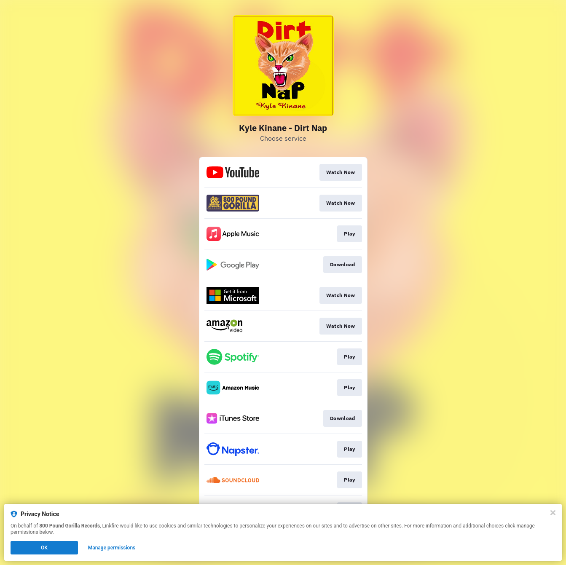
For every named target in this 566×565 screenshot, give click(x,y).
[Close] (553, 512)
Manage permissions (112, 548)
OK (44, 548)
